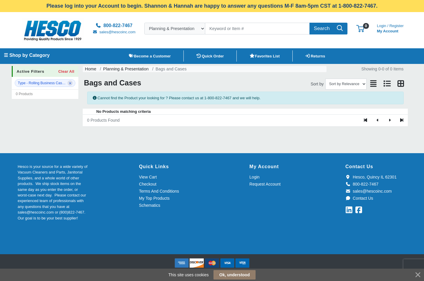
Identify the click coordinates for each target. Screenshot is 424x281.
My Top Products (154, 198)
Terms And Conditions (159, 191)
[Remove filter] (70, 83)
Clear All (66, 71)
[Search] (257, 28)
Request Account (265, 184)
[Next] (390, 120)
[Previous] (378, 120)
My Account (390, 27)
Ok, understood (234, 274)
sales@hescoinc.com (368, 191)
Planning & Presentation (125, 69)
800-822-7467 (361, 184)
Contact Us (359, 198)
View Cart (148, 177)
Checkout (147, 184)
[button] (360, 28)
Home (90, 69)
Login (254, 177)
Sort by (317, 84)
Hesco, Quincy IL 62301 (371, 177)
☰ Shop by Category (26, 55)
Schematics (149, 205)
